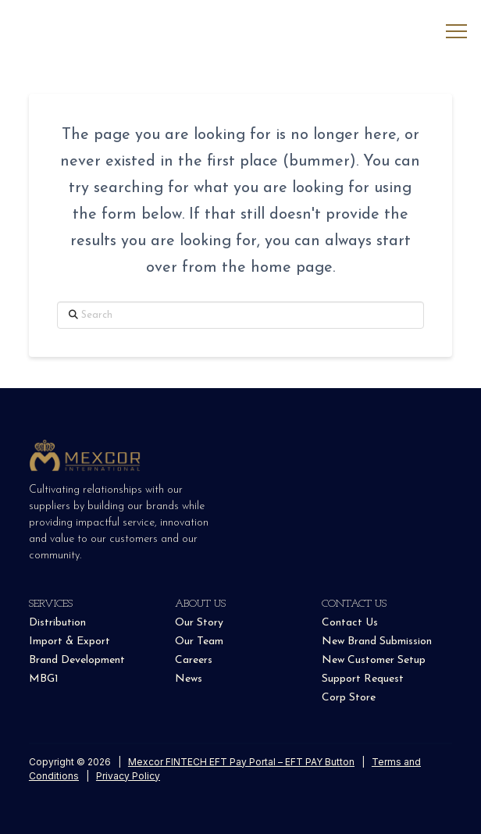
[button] (456, 31)
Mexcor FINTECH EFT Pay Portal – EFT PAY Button (241, 762)
